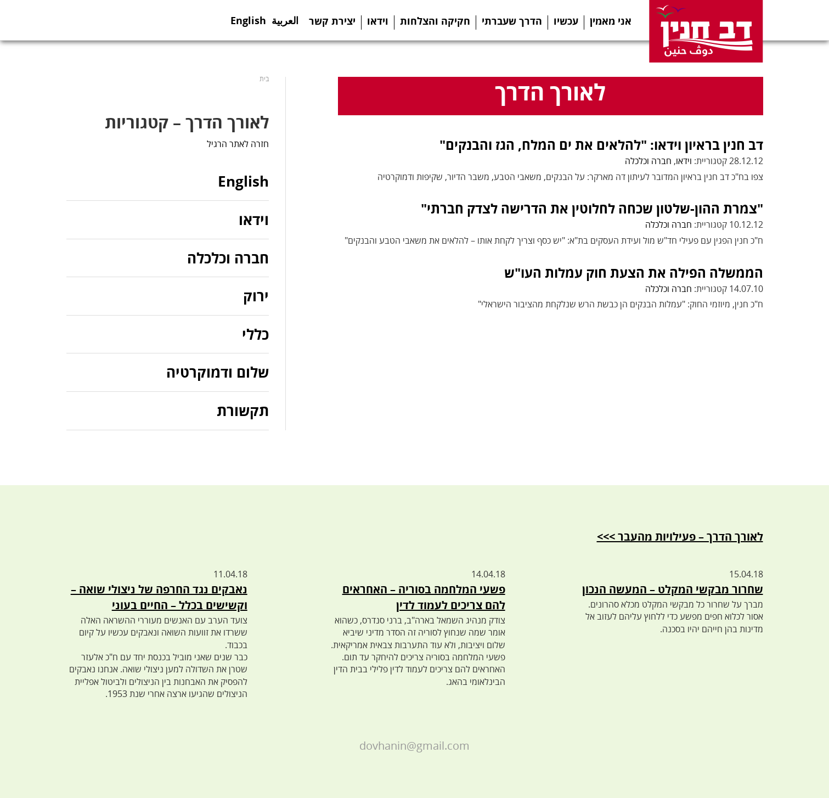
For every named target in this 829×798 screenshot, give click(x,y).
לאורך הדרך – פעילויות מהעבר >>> (680, 536)
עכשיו (566, 20)
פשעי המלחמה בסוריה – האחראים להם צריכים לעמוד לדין (423, 597)
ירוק (256, 296)
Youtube (145, 20)
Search (191, 20)
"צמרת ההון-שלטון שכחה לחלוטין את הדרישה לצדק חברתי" (592, 208)
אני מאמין (610, 20)
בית (264, 78)
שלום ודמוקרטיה (217, 372)
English (248, 17)
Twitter (100, 20)
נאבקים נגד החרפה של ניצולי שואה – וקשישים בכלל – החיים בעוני (159, 597)
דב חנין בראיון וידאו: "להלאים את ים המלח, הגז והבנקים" (601, 145)
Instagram (168, 20)
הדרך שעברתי (512, 20)
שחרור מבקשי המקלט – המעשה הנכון (672, 589)
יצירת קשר (332, 20)
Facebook (77, 20)
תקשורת (243, 410)
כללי (255, 334)
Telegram (122, 20)
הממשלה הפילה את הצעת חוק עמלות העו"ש (633, 272)
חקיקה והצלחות (435, 20)
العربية (285, 17)
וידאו (377, 20)
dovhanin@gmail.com (414, 745)
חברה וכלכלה (648, 161)
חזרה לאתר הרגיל (238, 144)
